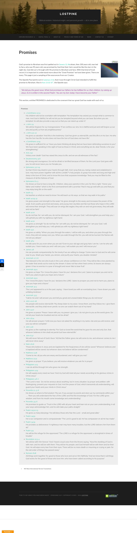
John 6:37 (30, 335)
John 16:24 (30, 318)
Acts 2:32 (29, 153)
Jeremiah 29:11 (32, 269)
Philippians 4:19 (32, 370)
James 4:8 (30, 249)
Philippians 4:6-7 (32, 379)
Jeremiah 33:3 (31, 295)
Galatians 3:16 (49, 80)
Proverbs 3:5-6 (32, 401)
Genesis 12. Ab (65, 64)
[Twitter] (2, 265)
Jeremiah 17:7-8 (32, 258)
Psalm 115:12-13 (32, 410)
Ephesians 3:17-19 (33, 167)
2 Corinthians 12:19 (33, 141)
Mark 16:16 (30, 344)
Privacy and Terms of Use (73, 37)
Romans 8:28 (31, 453)
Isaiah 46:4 (30, 241)
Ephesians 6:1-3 (32, 181)
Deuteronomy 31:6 (33, 159)
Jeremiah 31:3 (31, 287)
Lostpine (68, 14)
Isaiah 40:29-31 (32, 198)
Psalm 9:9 (30, 430)
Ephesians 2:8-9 (56, 495)
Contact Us (99, 37)
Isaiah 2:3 (29, 193)
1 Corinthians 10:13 (33, 113)
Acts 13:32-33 (47, 82)
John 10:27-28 (31, 301)
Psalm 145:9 (30, 416)
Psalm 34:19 (30, 422)
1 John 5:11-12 (31, 133)
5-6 (38, 390)
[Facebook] (2, 261)
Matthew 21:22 (31, 359)
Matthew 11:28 (31, 353)
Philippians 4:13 (32, 364)
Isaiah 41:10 (30, 212)
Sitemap (111, 37)
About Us (57, 37)
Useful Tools (43, 37)
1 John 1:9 (30, 124)
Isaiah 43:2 (30, 230)
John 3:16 (29, 327)
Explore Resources (26, 37)
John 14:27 (30, 310)
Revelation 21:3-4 (33, 439)
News (89, 37)
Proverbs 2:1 (31, 390)
